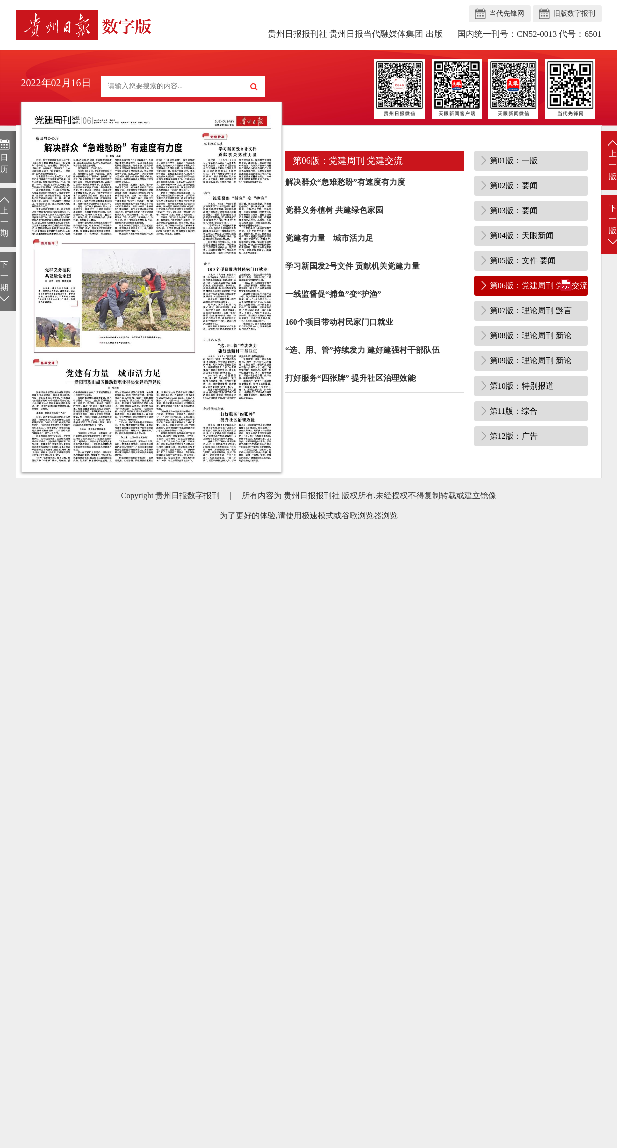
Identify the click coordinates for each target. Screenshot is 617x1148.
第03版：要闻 (514, 210)
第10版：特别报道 (522, 385)
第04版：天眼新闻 (522, 235)
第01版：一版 (514, 160)
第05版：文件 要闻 (523, 260)
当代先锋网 (506, 13)
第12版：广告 (514, 436)
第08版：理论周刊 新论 (531, 335)
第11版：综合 (513, 411)
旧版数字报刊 (574, 13)
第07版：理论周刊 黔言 (531, 310)
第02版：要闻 (514, 185)
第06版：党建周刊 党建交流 (539, 285)
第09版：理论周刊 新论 (531, 360)
